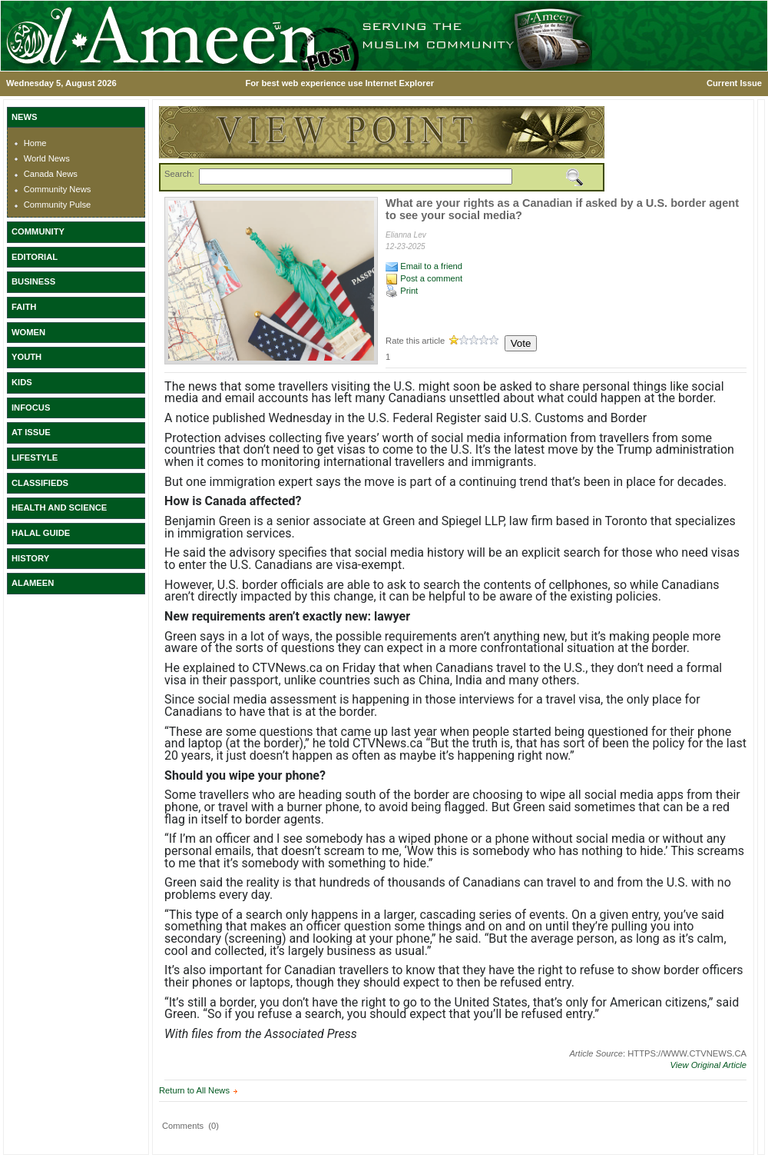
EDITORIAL (35, 256)
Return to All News (194, 1090)
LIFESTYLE (35, 457)
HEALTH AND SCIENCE (59, 507)
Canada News (51, 173)
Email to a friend (424, 266)
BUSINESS (33, 281)
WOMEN (28, 332)
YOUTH (26, 356)
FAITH (24, 306)
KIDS (22, 382)
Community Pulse (57, 204)
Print (402, 290)
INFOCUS (31, 407)
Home (35, 143)
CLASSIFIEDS (40, 482)
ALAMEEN (33, 582)
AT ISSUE (31, 432)
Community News (57, 189)
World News (47, 158)
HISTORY (30, 558)
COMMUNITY (38, 231)
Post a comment (424, 278)
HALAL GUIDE (41, 532)
